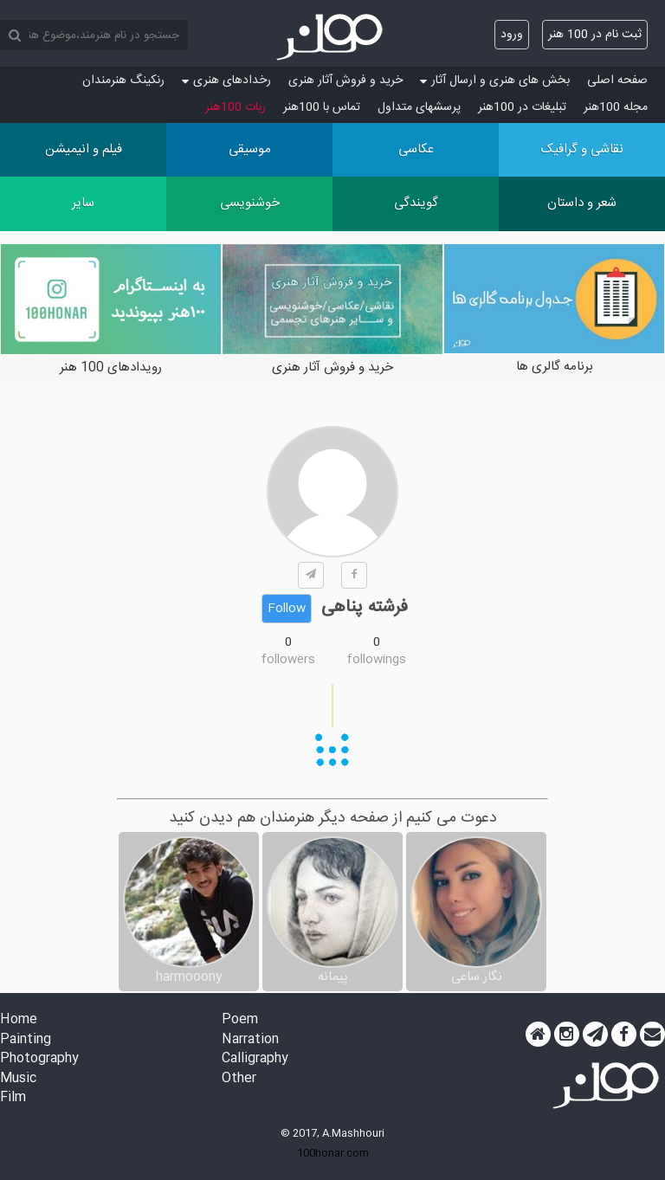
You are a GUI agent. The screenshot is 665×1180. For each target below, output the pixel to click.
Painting (25, 1040)
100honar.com (333, 1153)
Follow (287, 608)
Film (13, 1098)
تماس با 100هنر (321, 107)
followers (288, 659)
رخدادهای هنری (226, 80)
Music (18, 1079)
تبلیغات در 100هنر (522, 107)
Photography (39, 1059)
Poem (240, 1020)
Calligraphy (255, 1059)
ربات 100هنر (235, 107)
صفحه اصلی (617, 80)
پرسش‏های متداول (419, 107)
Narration (250, 1040)
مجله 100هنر (616, 107)
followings (376, 659)
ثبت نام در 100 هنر (595, 34)
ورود (511, 34)
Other (239, 1079)
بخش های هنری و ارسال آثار (495, 80)
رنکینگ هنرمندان (123, 80)
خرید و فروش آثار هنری (345, 80)
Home (18, 1020)
